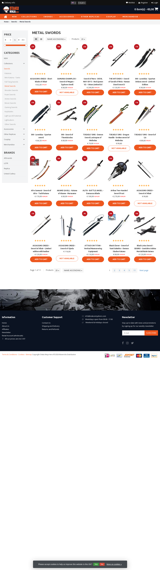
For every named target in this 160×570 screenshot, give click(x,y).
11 (135, 270)
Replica (7, 168)
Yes (96, 564)
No (102, 564)
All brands (8, 158)
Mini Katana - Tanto (12, 77)
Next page (143, 270)
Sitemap (29, 354)
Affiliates (5, 329)
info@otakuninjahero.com (95, 316)
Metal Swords (10, 86)
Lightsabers (9, 120)
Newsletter (6, 332)
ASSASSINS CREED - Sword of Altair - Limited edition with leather (41, 248)
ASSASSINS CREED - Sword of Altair (145, 191)
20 (83, 39)
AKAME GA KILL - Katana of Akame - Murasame (67, 191)
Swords (49, 17)
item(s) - (146, 9)
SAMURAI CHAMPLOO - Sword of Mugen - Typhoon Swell (67, 82)
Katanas (8, 73)
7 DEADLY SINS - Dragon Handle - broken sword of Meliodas (119, 138)
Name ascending (56, 39)
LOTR (6, 163)
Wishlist (130, 2)
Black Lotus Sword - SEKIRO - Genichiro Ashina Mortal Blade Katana (145, 248)
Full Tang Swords (11, 82)
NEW (14, 17)
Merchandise (131, 17)
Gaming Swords (11, 107)
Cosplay (112, 17)
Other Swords (10, 124)
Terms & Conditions (9, 354)
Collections (30, 17)
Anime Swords (10, 99)
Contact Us (46, 323)
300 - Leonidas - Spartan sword (41, 136)
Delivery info (8, 2)
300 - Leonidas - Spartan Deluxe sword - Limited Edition (145, 82)
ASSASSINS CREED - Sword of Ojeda (67, 247)
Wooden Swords (11, 90)
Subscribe (151, 333)
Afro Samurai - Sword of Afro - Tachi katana (41, 191)
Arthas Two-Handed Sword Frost (119, 191)
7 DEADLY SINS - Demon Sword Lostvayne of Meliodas (93, 138)
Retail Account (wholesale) (12, 335)
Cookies (21, 354)
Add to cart (41, 92)
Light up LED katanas (13, 116)
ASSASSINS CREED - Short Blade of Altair (41, 80)
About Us (5, 326)
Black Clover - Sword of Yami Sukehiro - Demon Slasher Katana (119, 248)
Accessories (67, 17)
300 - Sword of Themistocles (67, 136)
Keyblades (9, 111)
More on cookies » (114, 564)
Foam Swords (10, 94)
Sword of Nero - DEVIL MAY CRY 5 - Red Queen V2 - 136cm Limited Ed (93, 82)
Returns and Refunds (50, 329)
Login (155, 2)
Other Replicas (91, 17)
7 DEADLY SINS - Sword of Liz (145, 136)
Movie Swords (10, 103)
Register (144, 2)
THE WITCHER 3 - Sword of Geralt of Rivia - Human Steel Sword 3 (119, 82)
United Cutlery (9, 173)
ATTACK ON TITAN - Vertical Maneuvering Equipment (93, 248)
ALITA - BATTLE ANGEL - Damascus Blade (93, 191)
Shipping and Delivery (51, 326)
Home (4, 323)
